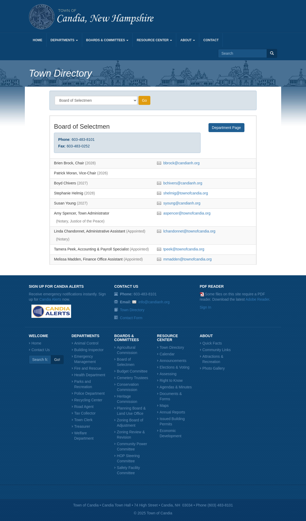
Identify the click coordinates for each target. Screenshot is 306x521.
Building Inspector (89, 350)
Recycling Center (88, 400)
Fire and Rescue (87, 368)
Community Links (216, 350)
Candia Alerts (50, 299)
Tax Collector (85, 413)
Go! (57, 359)
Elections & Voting (174, 367)
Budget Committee (132, 371)
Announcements (173, 361)
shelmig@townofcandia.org (185, 193)
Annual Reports (172, 412)
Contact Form (131, 318)
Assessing (168, 374)
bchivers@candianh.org (182, 183)
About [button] (187, 40)
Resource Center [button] (154, 40)
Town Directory (132, 310)
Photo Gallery (213, 368)
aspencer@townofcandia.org (186, 213)
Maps (164, 405)
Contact (211, 40)
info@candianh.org (154, 302)
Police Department (89, 393)
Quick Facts (212, 343)
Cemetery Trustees (132, 378)
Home (37, 40)
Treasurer (82, 426)
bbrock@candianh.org (181, 163)
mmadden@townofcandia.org (187, 259)
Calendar (167, 354)
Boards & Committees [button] (107, 40)
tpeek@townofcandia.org (183, 249)
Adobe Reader (257, 299)
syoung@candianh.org (181, 203)
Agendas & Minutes (176, 387)
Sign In (205, 307)
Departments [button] (64, 40)
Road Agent (84, 406)
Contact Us (40, 350)
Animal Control (86, 343)
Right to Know (171, 380)
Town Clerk (83, 420)
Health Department (89, 375)
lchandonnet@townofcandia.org (189, 231)
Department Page (226, 127)
